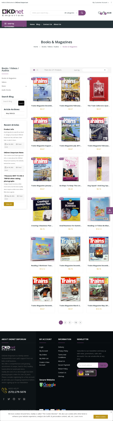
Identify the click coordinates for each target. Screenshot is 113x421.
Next (80, 323)
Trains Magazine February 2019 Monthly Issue (99, 146)
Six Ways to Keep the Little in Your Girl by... (70, 186)
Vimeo (19, 399)
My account (43, 351)
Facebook (4, 399)
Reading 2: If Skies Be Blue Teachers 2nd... (99, 226)
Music (4, 86)
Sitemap (61, 376)
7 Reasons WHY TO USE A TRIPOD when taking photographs (14, 178)
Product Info (9, 129)
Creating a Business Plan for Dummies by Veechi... (42, 226)
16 (76, 322)
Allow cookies (101, 417)
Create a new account (44, 363)
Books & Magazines (9, 78)
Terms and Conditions (62, 356)
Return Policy (63, 369)
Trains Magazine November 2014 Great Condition (42, 306)
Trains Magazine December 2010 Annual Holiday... (42, 106)
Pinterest (14, 399)
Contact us (62, 372)
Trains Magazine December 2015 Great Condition (99, 266)
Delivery (61, 347)
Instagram (24, 399)
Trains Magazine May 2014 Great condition (99, 306)
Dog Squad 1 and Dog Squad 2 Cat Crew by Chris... (99, 186)
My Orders (43, 355)
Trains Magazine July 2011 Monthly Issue (70, 146)
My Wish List (43, 358)
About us (61, 361)
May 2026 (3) (10, 113)
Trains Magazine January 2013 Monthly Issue (42, 186)
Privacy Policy (63, 351)
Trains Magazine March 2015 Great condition (70, 306)
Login (41, 347)
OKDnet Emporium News (14, 152)
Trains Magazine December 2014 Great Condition (70, 266)
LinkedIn (29, 399)
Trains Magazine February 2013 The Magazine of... (70, 106)
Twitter (9, 399)
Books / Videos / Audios (10, 69)
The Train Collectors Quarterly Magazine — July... (99, 106)
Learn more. (78, 416)
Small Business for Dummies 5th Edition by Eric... (70, 226)
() (99, 12)
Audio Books (6, 90)
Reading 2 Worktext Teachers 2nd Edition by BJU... (42, 266)
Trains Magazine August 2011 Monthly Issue (42, 146)
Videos (4, 82)
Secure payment (64, 365)
